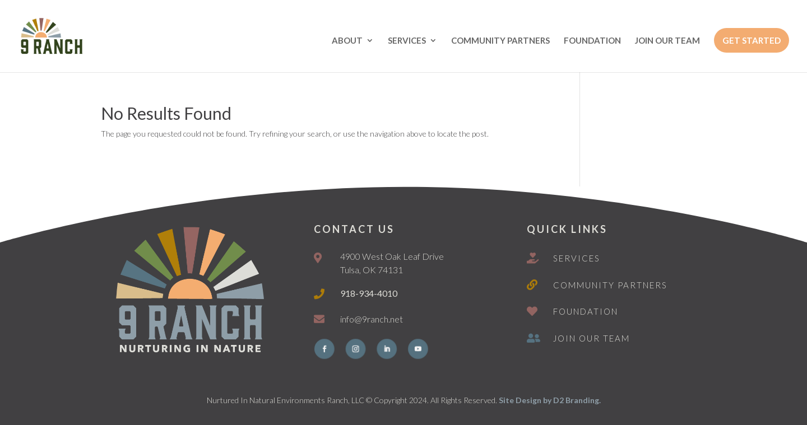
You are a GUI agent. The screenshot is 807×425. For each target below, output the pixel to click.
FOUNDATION (592, 40)
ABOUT (347, 40)
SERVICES (407, 40)
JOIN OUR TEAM (667, 40)
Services (576, 258)
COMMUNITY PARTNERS (500, 40)
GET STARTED (751, 40)
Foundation (585, 311)
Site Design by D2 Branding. (550, 400)
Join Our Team (591, 338)
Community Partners (610, 285)
